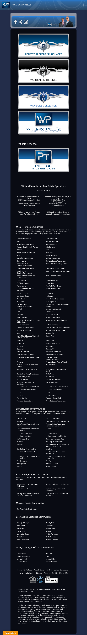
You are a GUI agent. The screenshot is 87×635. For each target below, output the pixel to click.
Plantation (27, 414)
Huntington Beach (23, 556)
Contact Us (64, 573)
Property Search (39, 570)
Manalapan (61, 477)
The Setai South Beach (54, 390)
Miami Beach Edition (53, 317)
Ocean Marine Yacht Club (55, 439)
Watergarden (21, 464)
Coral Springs (21, 412)
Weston (49, 414)
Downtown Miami (22, 232)
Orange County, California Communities (35, 547)
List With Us (28, 570)
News (21, 573)
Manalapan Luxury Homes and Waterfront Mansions (28, 494)
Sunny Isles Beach (45, 234)
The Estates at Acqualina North (28, 387)
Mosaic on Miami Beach (25, 328)
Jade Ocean (21, 302)
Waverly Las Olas (52, 464)
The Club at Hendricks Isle (26, 452)
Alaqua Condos (51, 244)
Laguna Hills (50, 559)
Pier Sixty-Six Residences (54, 442)
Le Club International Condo (56, 436)
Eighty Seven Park (52, 280)
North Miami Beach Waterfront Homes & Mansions (28, 337)
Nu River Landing (23, 439)
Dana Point (49, 553)
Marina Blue (50, 312)
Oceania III (20, 349)
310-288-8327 (58, 205)
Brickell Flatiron (51, 255)
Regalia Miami (51, 365)
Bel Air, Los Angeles (24, 523)
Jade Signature (51, 302)
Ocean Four (50, 336)
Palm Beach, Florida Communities (32, 474)
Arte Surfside (50, 247)
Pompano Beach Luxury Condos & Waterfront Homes (57, 445)
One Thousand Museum (54, 355)
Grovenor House (23, 293)
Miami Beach (63, 232)
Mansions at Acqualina (54, 309)
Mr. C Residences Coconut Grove (58, 328)
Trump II (48, 392)
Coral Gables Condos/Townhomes (24, 272)
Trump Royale (22, 398)
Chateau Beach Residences (56, 261)
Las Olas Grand (51, 433)
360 (18, 241)
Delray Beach (31, 477)
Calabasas (49, 526)
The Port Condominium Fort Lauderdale (56, 457)
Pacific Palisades (52, 534)
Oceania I (20, 346)
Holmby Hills (50, 528)
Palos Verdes (21, 537)
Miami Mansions (23, 325)
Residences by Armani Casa (27, 369)
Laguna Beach (22, 559)
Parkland (19, 414)
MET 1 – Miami (22, 317)
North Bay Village (22, 234)
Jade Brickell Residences (55, 299)
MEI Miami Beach (52, 315)
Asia (47, 250)
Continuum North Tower (25, 268)
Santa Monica (51, 537)
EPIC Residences (23, 283)
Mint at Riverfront (52, 325)
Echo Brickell (21, 280)
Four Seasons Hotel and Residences (25, 290)
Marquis (20, 315)
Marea (19, 312)
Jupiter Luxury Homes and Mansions (55, 490)
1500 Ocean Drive (52, 239)
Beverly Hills (50, 523)
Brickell (37, 230)
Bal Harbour (29, 230)
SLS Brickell (50, 377)
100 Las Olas (21, 419)
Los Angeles (21, 531)
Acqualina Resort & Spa (25, 244)
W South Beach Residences (56, 401)
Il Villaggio (49, 296)
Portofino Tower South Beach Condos (27, 366)
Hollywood (64, 412)
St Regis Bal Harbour (53, 379)
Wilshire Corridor (52, 540)
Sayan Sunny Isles (23, 377)
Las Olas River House (24, 436)
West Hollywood (23, 540)
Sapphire (49, 449)
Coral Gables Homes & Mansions (58, 271)
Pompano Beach (39, 414)
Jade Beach (21, 299)
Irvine (48, 556)
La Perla (20, 309)
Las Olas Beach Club (24, 433)
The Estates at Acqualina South (57, 387)
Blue (18, 255)
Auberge (20, 421)
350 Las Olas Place (52, 419)
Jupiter (53, 477)
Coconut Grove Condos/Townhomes (24, 265)
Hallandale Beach (52, 412)
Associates (65, 570)
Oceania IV (49, 349)
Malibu (48, 531)
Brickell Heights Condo (25, 258)
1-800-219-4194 (43, 191)
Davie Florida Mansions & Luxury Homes (28, 425)
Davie (30, 412)
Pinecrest (33, 234)
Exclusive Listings (53, 570)
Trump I (19, 392)
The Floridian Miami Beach (26, 390)
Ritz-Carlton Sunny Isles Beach (28, 374)
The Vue (49, 461)
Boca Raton (20, 477)
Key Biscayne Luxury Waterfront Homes (57, 305)
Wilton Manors (59, 414)
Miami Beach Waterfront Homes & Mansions (28, 321)
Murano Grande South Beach (56, 330)
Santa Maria (50, 374)
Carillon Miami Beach (53, 258)
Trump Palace (51, 395)
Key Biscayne (46, 232)
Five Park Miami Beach (54, 286)
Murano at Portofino (24, 330)
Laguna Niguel (22, 562)
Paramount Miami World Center (28, 357)
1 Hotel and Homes (24, 239)
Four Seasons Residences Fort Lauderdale (28, 429)
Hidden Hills (21, 528)
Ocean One (50, 341)
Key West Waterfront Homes (27, 509)
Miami (55, 232)
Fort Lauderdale (39, 412)
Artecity (19, 250)
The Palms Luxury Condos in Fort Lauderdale (29, 457)
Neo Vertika (50, 333)
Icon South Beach (23, 296)
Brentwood (21, 526)
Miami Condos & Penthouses (56, 320)
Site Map (39, 573)
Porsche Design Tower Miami (56, 362)
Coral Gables (59, 230)
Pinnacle (20, 362)
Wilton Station (51, 467)
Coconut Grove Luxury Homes (57, 264)
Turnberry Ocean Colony (25, 401)
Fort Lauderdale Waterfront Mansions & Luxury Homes (55, 425)
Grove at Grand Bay (53, 289)
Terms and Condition (51, 573)
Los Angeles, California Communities (33, 517)
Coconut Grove (47, 230)
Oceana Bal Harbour (53, 343)
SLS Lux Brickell (22, 379)
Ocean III (20, 341)
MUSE (19, 333)
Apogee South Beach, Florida (27, 247)
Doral (67, 230)
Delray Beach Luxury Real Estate (57, 484)
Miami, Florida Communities (29, 227)
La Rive (48, 429)
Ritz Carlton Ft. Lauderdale (26, 449)
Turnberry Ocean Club (53, 398)
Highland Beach (43, 477)
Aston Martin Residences (26, 253)
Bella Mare (49, 253)
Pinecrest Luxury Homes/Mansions (52, 358)
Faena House (50, 283)
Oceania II (49, 346)
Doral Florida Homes (53, 276)
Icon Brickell (50, 293)
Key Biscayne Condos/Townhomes (24, 305)
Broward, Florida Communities (30, 409)
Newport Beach (51, 562)
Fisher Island (35, 232)
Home (20, 570)
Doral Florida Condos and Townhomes (26, 276)
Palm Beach (20, 479)
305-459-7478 (29, 205)
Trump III (20, 395)
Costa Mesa (21, 553)
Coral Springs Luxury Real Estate (57, 421)
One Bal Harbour (23, 352)
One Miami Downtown (54, 352)
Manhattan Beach (23, 534)
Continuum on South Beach (56, 268)
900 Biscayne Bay (52, 241)
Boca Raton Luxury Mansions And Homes (27, 485)
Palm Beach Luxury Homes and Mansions (57, 494)
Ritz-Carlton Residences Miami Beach (57, 370)
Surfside (57, 234)
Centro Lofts (21, 261)
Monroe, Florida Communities (30, 503)
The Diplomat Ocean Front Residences (55, 453)
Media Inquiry (29, 573)
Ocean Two (21, 343)
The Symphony (22, 461)
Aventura (19, 230)
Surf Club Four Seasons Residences (25, 383)
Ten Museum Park (52, 382)
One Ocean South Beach (25, 355)
